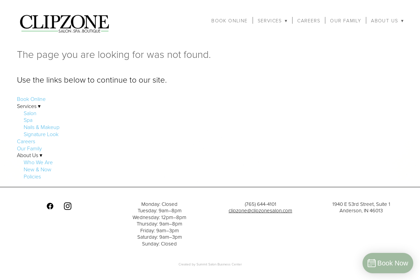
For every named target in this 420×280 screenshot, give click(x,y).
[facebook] (50, 206)
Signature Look (41, 134)
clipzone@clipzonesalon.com (260, 210)
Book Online (229, 21)
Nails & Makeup (42, 127)
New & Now (37, 169)
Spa (28, 120)
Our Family (345, 21)
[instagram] (67, 206)
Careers (308, 21)
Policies (32, 176)
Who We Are (38, 162)
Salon (30, 113)
